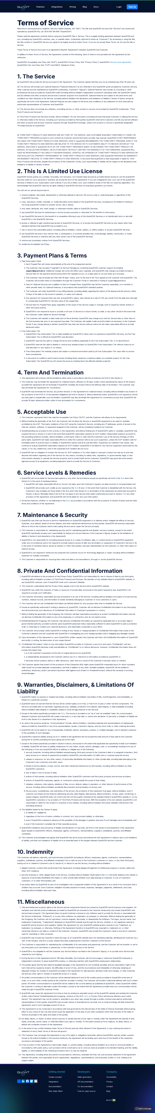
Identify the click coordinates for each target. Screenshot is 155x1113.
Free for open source (86, 1091)
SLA (122, 478)
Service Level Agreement (120, 62)
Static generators (85, 1077)
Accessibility (111, 1077)
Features (40, 7)
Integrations (57, 7)
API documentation (85, 1082)
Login (118, 7)
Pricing (72, 7)
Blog (85, 7)
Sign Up (132, 7)
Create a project (55, 1077)
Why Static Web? (56, 1091)
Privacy (109, 1082)
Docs (96, 7)
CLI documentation (85, 1086)
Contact (109, 1086)
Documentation (55, 1086)
